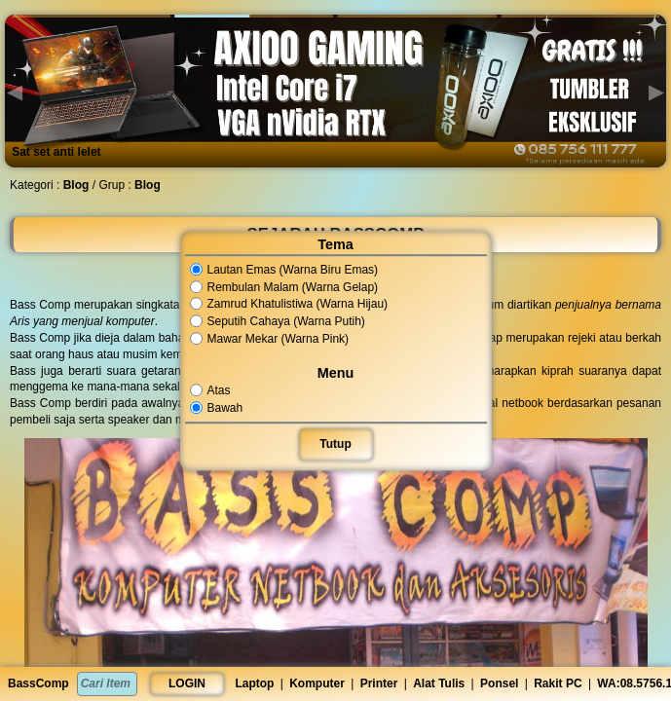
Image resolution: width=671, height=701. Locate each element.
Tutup (335, 444)
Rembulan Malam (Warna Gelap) (284, 287)
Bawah (216, 408)
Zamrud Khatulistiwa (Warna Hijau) (289, 305)
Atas (210, 390)
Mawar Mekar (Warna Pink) (270, 339)
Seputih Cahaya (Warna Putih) (277, 321)
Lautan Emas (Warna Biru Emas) (284, 270)
